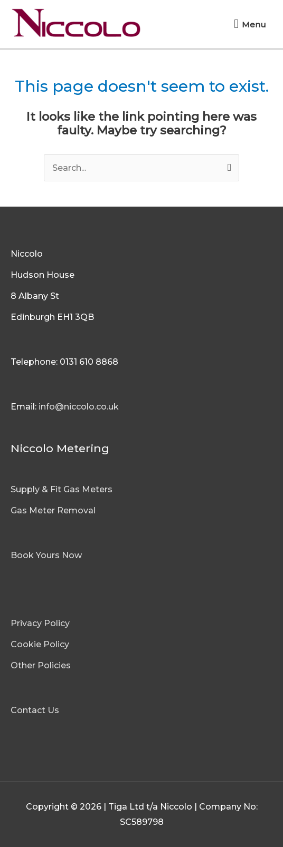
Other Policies (41, 665)
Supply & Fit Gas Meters (61, 489)
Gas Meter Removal (53, 510)
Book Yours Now (46, 555)
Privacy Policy (40, 623)
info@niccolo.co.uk (79, 407)
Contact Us (35, 710)
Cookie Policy (40, 644)
